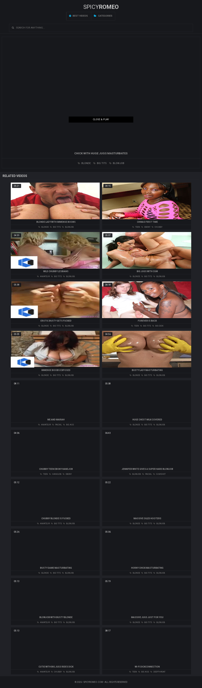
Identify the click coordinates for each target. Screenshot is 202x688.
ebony (145, 227)
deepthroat (157, 672)
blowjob (116, 163)
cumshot (159, 474)
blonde (84, 163)
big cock (157, 326)
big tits (100, 163)
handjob (55, 474)
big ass (68, 425)
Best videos (78, 15)
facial (57, 425)
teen (136, 227)
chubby (157, 227)
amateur (43, 276)
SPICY (101, 6)
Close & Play (101, 119)
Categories (103, 15)
